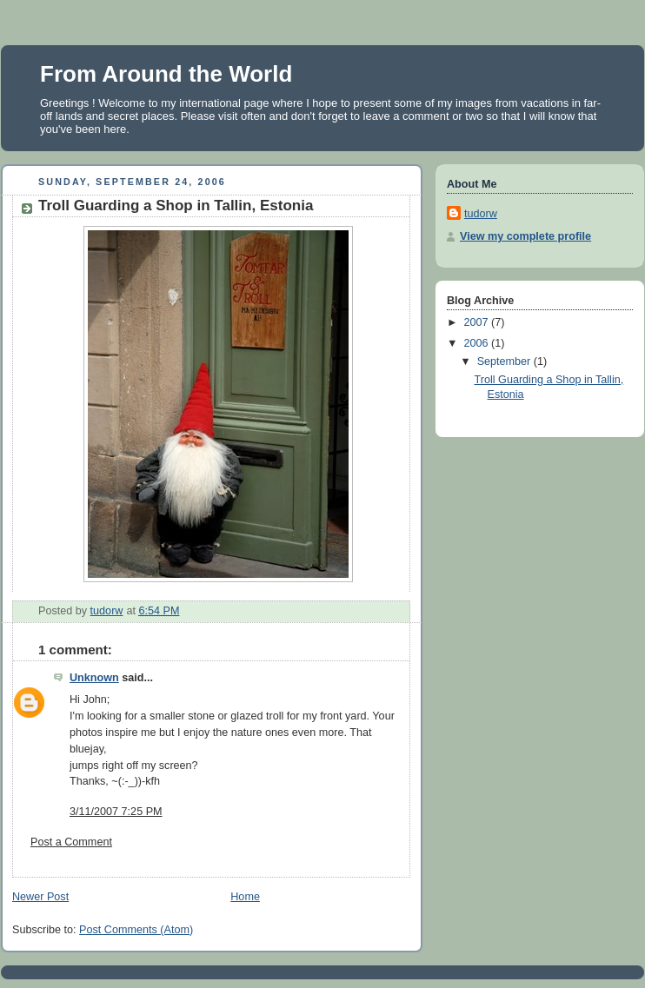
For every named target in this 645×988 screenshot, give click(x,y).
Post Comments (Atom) (136, 930)
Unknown (94, 678)
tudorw (480, 214)
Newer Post (40, 897)
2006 (478, 343)
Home (245, 897)
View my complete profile (525, 236)
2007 (478, 322)
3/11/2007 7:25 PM (116, 812)
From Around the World (166, 74)
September (505, 361)
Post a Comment (71, 842)
